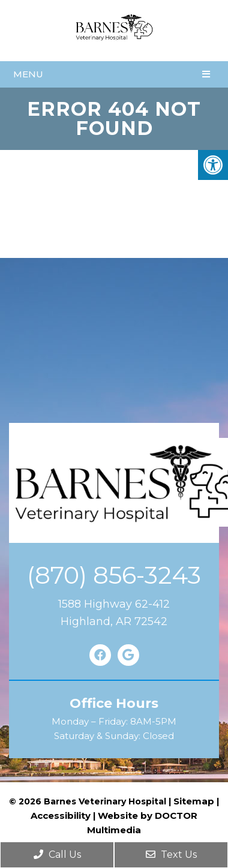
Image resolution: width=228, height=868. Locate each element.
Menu (28, 74)
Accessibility (61, 815)
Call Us (57, 854)
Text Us (171, 854)
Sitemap (193, 801)
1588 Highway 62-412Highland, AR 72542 (114, 612)
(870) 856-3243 (114, 575)
